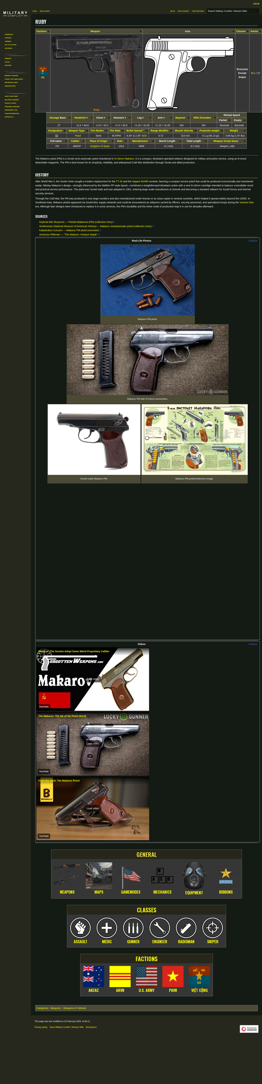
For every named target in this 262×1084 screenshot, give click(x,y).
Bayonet (180, 117)
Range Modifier (159, 130)
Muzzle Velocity (184, 130)
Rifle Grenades (202, 117)
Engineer (159, 854)
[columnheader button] (42, 31)
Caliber (75, 141)
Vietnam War (247, 202)
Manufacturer (140, 141)
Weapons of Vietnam (74, 921)
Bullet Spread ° (135, 130)
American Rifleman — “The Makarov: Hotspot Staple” (68, 234)
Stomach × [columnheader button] (120, 117)
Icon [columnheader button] (187, 31)
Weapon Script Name (226, 141)
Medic (107, 854)
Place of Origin (98, 141)
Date (120, 141)
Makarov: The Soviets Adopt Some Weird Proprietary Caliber (73, 564)
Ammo (254, 31)
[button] (92, 592)
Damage (54, 117)
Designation (55, 130)
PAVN (173, 903)
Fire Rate (115, 130)
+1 (253, 73)
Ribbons (226, 805)
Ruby (96, 109)
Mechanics (162, 805)
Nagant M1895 (140, 181)
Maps (99, 805)
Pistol (78, 135)
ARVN (120, 903)
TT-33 (119, 181)
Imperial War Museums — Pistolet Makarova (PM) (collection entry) (76, 222)
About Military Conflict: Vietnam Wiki (67, 940)
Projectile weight (209, 130)
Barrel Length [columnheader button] (167, 141)
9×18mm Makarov (124, 158)
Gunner (133, 854)
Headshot (80, 117)
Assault (80, 854)
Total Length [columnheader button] (193, 141)
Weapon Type (76, 130)
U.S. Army (146, 903)
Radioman (186, 854)
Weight (234, 130)
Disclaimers (91, 940)
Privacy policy (41, 940)
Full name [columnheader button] (56, 141)
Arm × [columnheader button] (161, 117)
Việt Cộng (199, 903)
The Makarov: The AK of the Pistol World (62, 629)
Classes (241, 31)
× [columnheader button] (81, 117)
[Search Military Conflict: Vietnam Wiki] (233, 11)
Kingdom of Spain (100, 146)
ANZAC (94, 903)
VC (42, 77)
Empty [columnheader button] (238, 120)
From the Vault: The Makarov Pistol (59, 694)
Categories (42, 921)
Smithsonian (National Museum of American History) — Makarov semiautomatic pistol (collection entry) (95, 226)
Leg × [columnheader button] (140, 117)
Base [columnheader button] (58, 117)
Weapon (95, 31)
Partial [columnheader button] (223, 120)
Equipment (194, 806)
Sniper (212, 854)
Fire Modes (97, 130)
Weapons (67, 805)
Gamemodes (130, 805)
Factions (41, 31)
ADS (144, 135)
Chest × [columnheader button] (100, 117)
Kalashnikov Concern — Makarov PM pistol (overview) (69, 230)
